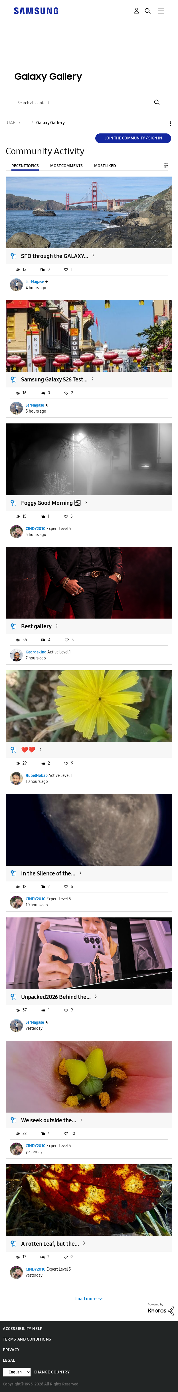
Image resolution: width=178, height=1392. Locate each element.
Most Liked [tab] (105, 165)
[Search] (89, 102)
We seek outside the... (48, 1120)
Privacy (11, 1349)
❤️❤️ (28, 749)
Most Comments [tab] (66, 165)
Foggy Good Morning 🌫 (51, 502)
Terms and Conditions (27, 1339)
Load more (86, 1298)
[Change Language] (17, 1372)
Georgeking (36, 652)
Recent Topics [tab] (25, 165)
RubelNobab (37, 775)
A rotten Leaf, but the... (50, 1243)
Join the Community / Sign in (133, 138)
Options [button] (161, 123)
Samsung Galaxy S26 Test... (54, 379)
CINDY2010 (36, 528)
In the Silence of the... (48, 873)
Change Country (52, 1372)
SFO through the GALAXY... (54, 256)
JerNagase (35, 281)
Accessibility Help (23, 1328)
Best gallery (36, 626)
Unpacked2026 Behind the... (56, 996)
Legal (9, 1360)
